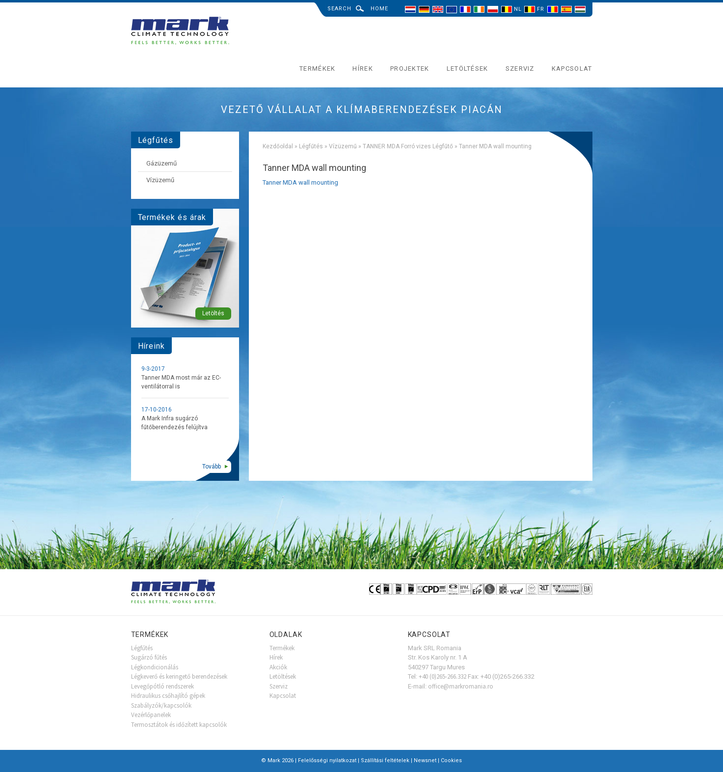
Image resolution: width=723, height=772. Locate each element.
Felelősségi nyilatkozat (327, 760)
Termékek (317, 68)
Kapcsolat (572, 68)
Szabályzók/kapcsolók (161, 705)
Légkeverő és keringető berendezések (179, 676)
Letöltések (467, 68)
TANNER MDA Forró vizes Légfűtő (408, 146)
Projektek (409, 68)
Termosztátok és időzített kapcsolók (179, 724)
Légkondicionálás (154, 667)
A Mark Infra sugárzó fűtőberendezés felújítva (174, 423)
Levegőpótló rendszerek (162, 686)
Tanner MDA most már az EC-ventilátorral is (181, 382)
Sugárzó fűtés (149, 657)
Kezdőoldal (278, 146)
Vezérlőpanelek (151, 715)
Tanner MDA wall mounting (300, 182)
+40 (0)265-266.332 (442, 676)
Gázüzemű (161, 163)
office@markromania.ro (460, 686)
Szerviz (520, 68)
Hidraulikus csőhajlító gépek (168, 695)
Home (379, 8)
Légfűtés (311, 146)
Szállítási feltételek (385, 760)
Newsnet (425, 760)
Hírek (362, 68)
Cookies (451, 760)
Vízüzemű (343, 146)
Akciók (278, 667)
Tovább (211, 466)
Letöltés (213, 313)
